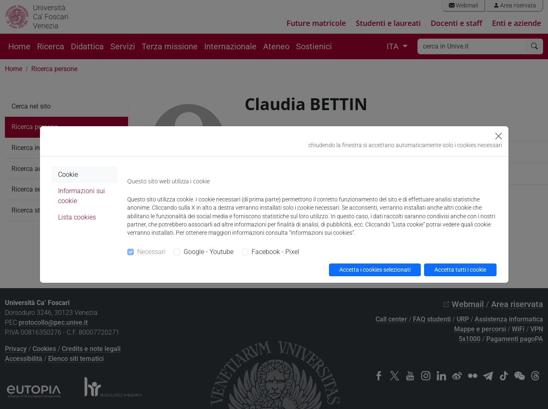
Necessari (151, 252)
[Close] (498, 136)
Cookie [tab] (68, 174)
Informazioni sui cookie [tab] (81, 196)
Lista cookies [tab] (77, 217)
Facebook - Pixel (275, 252)
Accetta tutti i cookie (460, 269)
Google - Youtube (208, 252)
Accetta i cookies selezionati (374, 269)
